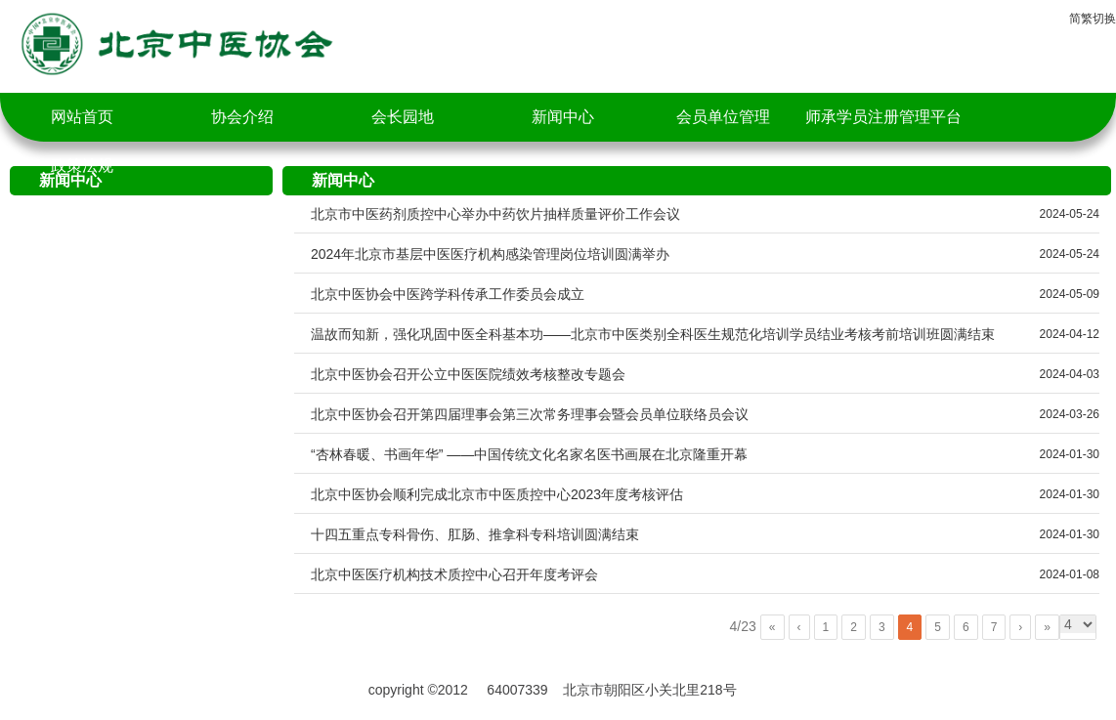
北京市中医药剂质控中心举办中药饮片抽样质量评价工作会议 (495, 214)
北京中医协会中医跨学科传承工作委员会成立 (447, 294)
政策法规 (82, 165)
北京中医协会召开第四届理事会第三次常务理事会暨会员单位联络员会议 (530, 414)
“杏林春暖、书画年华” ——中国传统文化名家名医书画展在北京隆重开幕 (529, 454)
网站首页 (82, 116)
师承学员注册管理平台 (883, 116)
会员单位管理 (723, 116)
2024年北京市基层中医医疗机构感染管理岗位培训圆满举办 (490, 254)
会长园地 (402, 116)
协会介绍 (242, 116)
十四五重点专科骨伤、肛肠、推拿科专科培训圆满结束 (475, 534)
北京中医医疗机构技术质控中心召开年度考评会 (454, 574)
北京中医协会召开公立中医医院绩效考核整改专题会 (468, 374)
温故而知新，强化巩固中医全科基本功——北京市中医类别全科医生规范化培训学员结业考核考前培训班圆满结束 (653, 334)
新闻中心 (563, 116)
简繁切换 (1092, 18)
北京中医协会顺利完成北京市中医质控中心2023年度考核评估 (497, 494)
